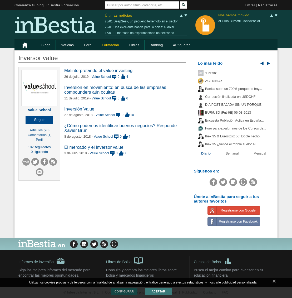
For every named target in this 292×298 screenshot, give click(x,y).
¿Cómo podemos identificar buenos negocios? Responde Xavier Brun (120, 128)
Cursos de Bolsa (213, 260)
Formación (110, 45)
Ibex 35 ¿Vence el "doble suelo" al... (231, 144)
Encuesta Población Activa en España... (234, 120)
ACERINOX (213, 81)
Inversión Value (79, 109)
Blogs (46, 45)
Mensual (260, 153)
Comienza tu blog (29, 5)
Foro (88, 45)
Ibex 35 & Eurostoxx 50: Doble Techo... (234, 136)
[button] (39, 120)
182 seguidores (39, 147)
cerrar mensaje (274, 282)
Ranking (156, 45)
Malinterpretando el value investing (98, 70)
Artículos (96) (40, 130)
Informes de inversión (41, 261)
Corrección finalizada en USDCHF (230, 97)
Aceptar (158, 291)
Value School (39, 110)
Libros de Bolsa (124, 260)
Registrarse (268, 5)
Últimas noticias (118, 15)
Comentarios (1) (39, 135)
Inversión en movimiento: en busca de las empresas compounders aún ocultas (115, 90)
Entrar (250, 5)
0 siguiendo (39, 152)
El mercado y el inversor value (93, 147)
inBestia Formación (63, 5)
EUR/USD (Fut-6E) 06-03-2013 (228, 112)
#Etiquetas (182, 45)
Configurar (124, 291)
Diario (206, 153)
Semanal (232, 153)
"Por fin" (211, 73)
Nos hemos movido (233, 15)
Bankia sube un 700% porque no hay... (233, 89)
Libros (134, 45)
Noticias (67, 45)
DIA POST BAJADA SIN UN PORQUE (233, 105)
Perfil (39, 140)
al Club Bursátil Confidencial (239, 21)
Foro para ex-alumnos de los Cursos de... (235, 128)
